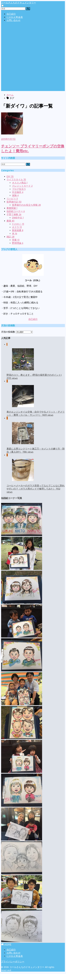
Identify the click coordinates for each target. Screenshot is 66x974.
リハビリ (12, 198)
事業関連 (12, 208)
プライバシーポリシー (12, 961)
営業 (15, 240)
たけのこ (18, 224)
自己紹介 (11, 14)
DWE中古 (18, 217)
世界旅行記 (14, 202)
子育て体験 (14, 214)
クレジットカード (22, 186)
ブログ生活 (19, 189)
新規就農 (17, 230)
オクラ (17, 227)
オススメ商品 (19, 182)
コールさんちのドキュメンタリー (18, 2)
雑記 (10, 236)
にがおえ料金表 (15, 17)
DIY (10, 176)
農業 (10, 221)
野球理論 (17, 243)
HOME (6, 944)
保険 (15, 195)
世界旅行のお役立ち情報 (26, 205)
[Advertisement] (33, 57)
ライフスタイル (16, 179)
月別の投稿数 (8, 332)
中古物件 (17, 192)
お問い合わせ (13, 20)
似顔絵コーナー (16, 211)
